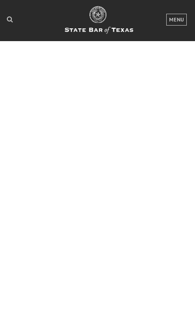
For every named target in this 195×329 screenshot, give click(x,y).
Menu (176, 19)
